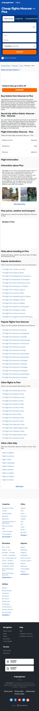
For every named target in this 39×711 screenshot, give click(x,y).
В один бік (19, 18)
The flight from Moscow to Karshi (14, 347)
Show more (19, 486)
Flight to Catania (8, 476)
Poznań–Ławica (26, 560)
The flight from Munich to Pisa (13, 421)
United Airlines (7, 607)
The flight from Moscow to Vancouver (15, 343)
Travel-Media (7, 641)
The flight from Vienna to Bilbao (13, 303)
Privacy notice (19, 693)
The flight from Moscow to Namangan (15, 374)
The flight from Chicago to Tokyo (13, 310)
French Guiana (7, 531)
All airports (24, 574)
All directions (6, 577)
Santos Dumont (26, 558)
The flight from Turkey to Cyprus (13, 289)
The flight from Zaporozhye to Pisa (14, 434)
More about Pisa (19, 204)
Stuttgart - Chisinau (8, 552)
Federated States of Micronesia (8, 522)
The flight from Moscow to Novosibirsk (15, 353)
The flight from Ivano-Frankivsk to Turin (16, 283)
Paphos (23, 571)
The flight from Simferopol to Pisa (14, 390)
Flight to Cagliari (8, 473)
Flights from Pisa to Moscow (10, 69)
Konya (23, 529)
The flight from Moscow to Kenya (14, 350)
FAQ (21, 631)
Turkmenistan (6, 534)
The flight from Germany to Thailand (15, 286)
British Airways (7, 590)
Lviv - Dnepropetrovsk (9, 558)
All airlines (5, 615)
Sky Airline (5, 596)
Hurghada (24, 555)
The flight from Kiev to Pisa (11, 414)
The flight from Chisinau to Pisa (13, 397)
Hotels (5, 636)
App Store (6, 653)
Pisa (21, 65)
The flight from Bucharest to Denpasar (16, 279)
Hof (22, 524)
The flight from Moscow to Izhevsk (14, 330)
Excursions (6, 638)
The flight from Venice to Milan (13, 293)
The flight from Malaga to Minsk (13, 300)
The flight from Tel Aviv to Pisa (13, 407)
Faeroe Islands (7, 513)
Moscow (15, 65)
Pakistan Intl (6, 601)
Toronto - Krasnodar (8, 555)
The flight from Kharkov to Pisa (13, 404)
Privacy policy (19, 691)
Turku (22, 527)
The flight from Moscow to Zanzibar (14, 367)
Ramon (23, 563)
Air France (5, 598)
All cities (23, 535)
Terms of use (8, 691)
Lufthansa (5, 593)
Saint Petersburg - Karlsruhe (8, 574)
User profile (7, 650)
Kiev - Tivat (5, 547)
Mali (3, 528)
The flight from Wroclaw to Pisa (13, 431)
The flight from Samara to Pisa (13, 438)
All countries (6, 536)
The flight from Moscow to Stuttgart (15, 360)
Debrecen (24, 566)
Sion (22, 521)
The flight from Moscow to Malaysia (14, 370)
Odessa (23, 508)
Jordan (4, 510)
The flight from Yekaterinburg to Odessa (16, 296)
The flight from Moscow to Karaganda (15, 333)
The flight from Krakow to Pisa (12, 401)
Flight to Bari (6, 459)
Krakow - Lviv (6, 550)
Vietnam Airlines (7, 609)
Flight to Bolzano (8, 466)
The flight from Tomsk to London (13, 269)
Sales (5, 633)
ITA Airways (6, 604)
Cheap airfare (6, 65)
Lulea (22, 513)
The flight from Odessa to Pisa (13, 394)
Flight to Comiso (8, 480)
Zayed (23, 547)
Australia (5, 516)
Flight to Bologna (8, 463)
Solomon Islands (7, 526)
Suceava (23, 516)
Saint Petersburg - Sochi (8, 569)
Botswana (5, 519)
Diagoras (23, 552)
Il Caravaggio (25, 569)
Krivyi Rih (24, 532)
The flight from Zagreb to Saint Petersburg (17, 317)
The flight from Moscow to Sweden (14, 337)
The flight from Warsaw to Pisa (13, 417)
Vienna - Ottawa (7, 560)
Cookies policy (30, 691)
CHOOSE (19, 90)
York (22, 510)
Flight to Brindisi (7, 469)
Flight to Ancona (8, 456)
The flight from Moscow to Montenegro (16, 340)
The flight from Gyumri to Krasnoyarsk (15, 306)
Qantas (4, 588)
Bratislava (24, 550)
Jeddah (23, 519)
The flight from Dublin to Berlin (13, 273)
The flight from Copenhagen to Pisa (15, 428)
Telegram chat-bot (26, 633)
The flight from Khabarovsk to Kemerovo (16, 276)
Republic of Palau (8, 508)
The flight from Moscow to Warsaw (14, 364)
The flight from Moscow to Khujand (14, 377)
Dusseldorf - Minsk (8, 566)
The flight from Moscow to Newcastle (15, 357)
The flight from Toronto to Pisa (13, 411)
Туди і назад (8, 18)
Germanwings (6, 612)
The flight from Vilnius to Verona (13, 313)
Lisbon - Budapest (8, 563)
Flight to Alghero (8, 452)
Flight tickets (7, 631)
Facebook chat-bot (26, 636)
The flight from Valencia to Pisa (13, 424)
